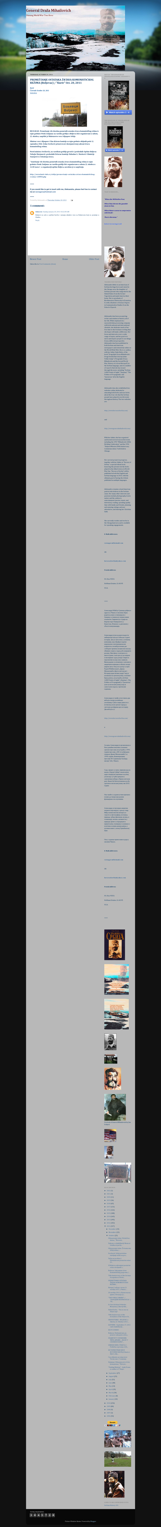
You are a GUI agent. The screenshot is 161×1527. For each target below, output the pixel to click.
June (110, 1383)
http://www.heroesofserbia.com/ (116, 410)
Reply (37, 220)
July (110, 1379)
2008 (109, 1409)
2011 (109, 1226)
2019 (109, 1200)
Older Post (94, 259)
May (110, 1386)
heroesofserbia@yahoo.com (115, 561)
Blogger (93, 1521)
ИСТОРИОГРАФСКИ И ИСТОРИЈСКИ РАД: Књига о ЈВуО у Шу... (119, 1352)
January (111, 1399)
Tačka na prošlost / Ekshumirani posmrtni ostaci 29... (119, 1260)
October (112, 1235)
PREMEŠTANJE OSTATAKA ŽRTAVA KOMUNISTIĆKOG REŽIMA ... (118, 1282)
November (112, 1232)
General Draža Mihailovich (48, 11)
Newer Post (35, 259)
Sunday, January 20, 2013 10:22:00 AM (56, 212)
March (111, 1393)
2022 (109, 1190)
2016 (109, 1210)
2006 (109, 1416)
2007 (109, 1413)
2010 (109, 1403)
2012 (109, 1223)
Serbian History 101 (111, 1505)
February (112, 1396)
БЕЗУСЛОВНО (113, 1330)
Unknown (38, 212)
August (111, 1376)
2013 (109, 1220)
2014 (109, 1216)
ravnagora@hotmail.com (113, 543)
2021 (109, 1194)
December (112, 1229)
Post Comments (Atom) (47, 264)
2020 (109, 1197)
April (111, 1389)
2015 (109, 1213)
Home (65, 259)
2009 (109, 1406)
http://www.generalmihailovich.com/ (117, 428)
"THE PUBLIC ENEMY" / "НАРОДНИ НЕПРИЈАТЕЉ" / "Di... (119, 1299)
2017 (109, 1207)
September (113, 1373)
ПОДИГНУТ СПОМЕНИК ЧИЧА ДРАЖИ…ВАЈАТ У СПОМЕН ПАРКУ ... (118, 1340)
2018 (109, 1203)
